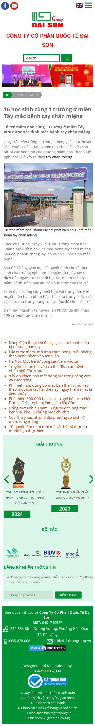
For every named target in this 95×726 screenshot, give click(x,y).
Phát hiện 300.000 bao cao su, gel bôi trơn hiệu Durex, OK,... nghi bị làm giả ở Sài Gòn (50, 400)
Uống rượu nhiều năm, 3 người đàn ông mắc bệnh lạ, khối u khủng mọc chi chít (48, 409)
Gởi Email (68, 595)
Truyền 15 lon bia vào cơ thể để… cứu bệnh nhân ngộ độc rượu (46, 368)
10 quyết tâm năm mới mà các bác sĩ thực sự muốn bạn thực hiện (48, 428)
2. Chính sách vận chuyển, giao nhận (47, 697)
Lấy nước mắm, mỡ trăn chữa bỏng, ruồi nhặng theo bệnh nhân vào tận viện (50, 353)
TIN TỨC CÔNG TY (26, 95)
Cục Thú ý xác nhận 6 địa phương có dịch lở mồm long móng (47, 419)
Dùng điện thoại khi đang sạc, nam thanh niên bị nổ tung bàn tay (49, 344)
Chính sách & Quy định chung (47, 718)
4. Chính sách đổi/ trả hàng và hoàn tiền (47, 708)
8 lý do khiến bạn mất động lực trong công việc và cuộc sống (50, 377)
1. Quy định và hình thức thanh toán (47, 692)
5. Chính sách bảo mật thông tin (47, 713)
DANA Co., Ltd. (48, 671)
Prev (8, 479)
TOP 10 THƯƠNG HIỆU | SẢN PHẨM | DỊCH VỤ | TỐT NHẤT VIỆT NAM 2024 (24, 497)
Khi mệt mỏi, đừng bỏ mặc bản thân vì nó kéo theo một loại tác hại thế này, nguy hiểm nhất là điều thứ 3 (50, 389)
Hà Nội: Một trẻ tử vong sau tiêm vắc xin (44, 361)
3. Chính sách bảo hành (47, 702)
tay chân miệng (59, 157)
